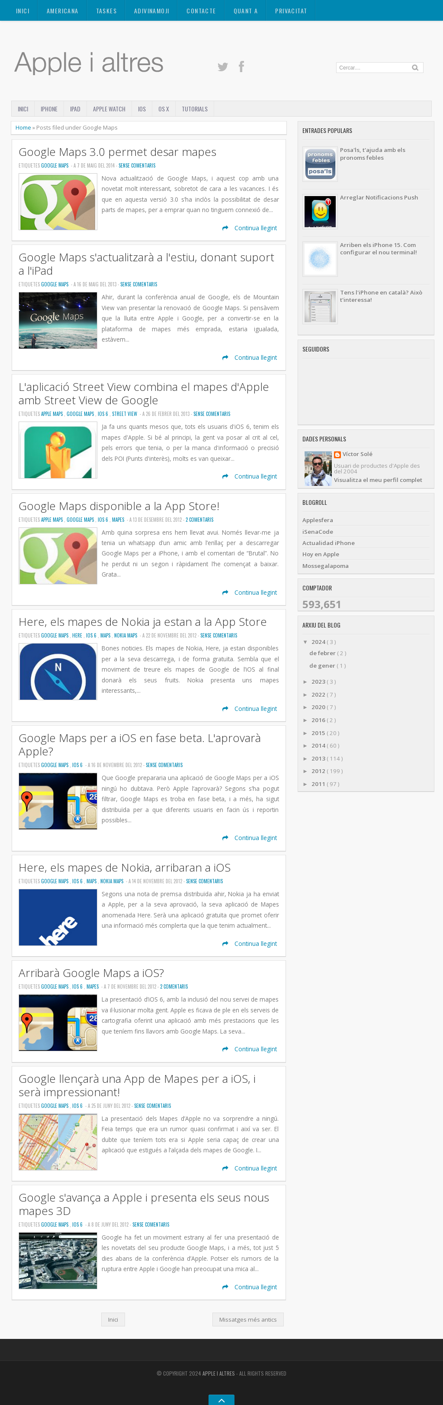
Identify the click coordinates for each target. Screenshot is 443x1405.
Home (24, 127)
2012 (319, 771)
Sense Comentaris (137, 165)
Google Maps (55, 165)
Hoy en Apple (320, 554)
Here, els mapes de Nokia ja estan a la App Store (143, 621)
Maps (106, 635)
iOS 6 (103, 413)
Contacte (201, 10)
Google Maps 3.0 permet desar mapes (117, 152)
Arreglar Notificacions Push (379, 197)
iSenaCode (317, 532)
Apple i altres (219, 1373)
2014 (319, 745)
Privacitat (291, 10)
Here (77, 635)
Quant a (246, 10)
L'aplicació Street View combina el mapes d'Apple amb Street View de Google (144, 393)
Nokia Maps (126, 635)
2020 (319, 707)
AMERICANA (63, 10)
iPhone (49, 108)
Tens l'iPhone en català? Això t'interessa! (381, 296)
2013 (319, 758)
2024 (319, 642)
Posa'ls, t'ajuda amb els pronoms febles (372, 153)
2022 (319, 694)
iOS (142, 108)
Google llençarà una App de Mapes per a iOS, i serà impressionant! (137, 1085)
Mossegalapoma (325, 566)
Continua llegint (249, 228)
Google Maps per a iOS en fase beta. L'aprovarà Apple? (140, 744)
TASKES (106, 10)
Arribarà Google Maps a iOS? (91, 973)
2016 (319, 720)
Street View (125, 413)
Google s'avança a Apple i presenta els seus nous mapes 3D (144, 1204)
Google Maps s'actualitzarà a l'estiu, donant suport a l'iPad (146, 264)
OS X (163, 108)
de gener (323, 665)
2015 (319, 733)
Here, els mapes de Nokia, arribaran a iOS (125, 867)
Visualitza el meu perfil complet (378, 480)
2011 (319, 784)
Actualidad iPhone (328, 543)
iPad (75, 108)
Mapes (118, 519)
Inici (22, 10)
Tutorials (195, 108)
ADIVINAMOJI (151, 10)
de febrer (323, 653)
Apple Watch (109, 108)
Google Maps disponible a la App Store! (119, 506)
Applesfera (317, 520)
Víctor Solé (357, 454)
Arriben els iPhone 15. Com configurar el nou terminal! (378, 248)
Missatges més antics (248, 1319)
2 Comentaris (199, 519)
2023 (319, 681)
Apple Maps (52, 413)
